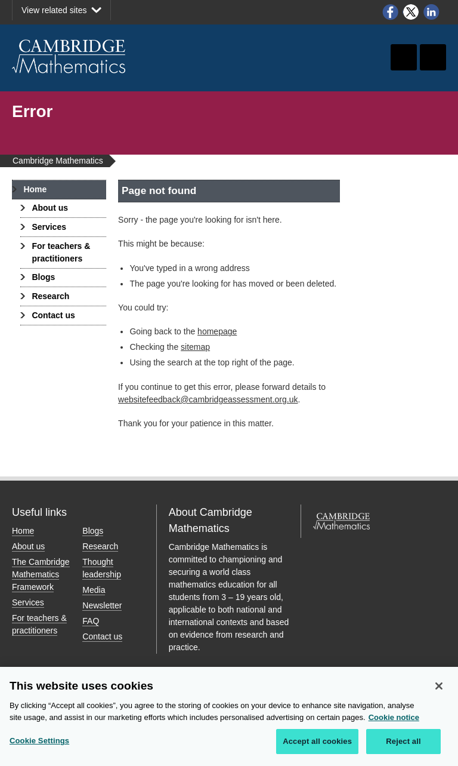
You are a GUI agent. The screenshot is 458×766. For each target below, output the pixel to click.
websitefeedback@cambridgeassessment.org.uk (208, 399)
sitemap (195, 347)
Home (35, 189)
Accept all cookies (317, 741)
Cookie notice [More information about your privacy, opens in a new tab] (394, 717)
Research (50, 296)
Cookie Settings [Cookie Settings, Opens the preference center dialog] (39, 741)
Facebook (390, 12)
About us (50, 208)
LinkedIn (431, 12)
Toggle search (404, 57)
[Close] (439, 686)
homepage (217, 331)
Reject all (403, 741)
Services (49, 227)
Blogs (43, 277)
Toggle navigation (433, 57)
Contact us (53, 315)
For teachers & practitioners (61, 252)
